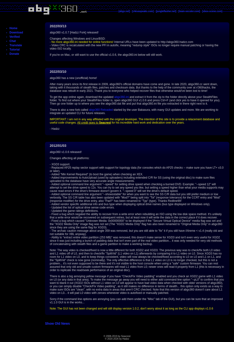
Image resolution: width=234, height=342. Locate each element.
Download (16, 32)
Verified (14, 36)
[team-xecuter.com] (189, 11)
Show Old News (57, 323)
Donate (14, 53)
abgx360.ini (121, 97)
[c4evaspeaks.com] (143, 11)
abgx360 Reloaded (101, 109)
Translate (15, 45)
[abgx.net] (124, 11)
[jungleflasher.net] (166, 11)
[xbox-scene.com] (212, 11)
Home (13, 28)
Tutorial (14, 49)
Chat (12, 41)
